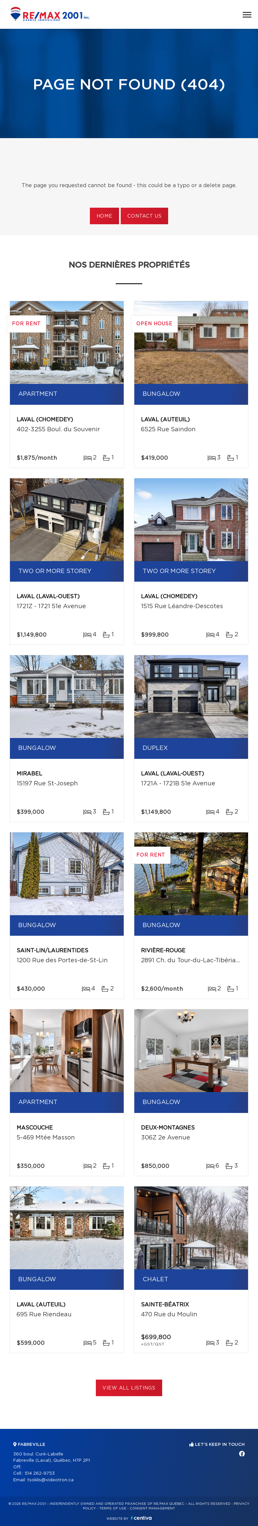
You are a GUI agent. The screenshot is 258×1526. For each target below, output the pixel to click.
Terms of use (112, 1508)
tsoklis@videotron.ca (50, 1480)
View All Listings (128, 1388)
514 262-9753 (40, 1473)
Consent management (152, 1508)
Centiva (141, 1518)
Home (104, 216)
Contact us (144, 216)
